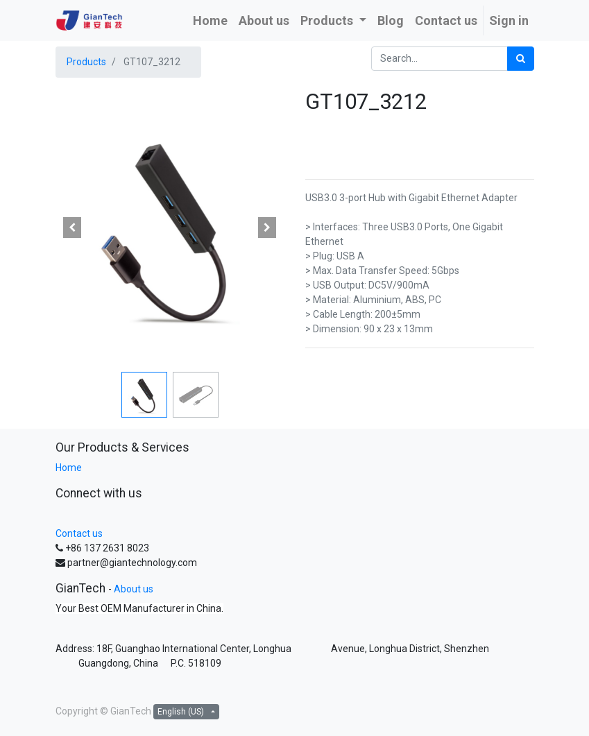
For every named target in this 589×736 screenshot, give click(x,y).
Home (69, 467)
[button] (73, 227)
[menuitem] (210, 20)
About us (133, 588)
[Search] (520, 58)
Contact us (79, 533)
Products (86, 61)
